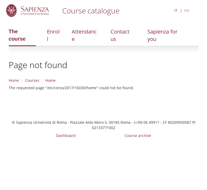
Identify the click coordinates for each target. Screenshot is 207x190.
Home (14, 80)
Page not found (38, 64)
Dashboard (66, 135)
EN (186, 10)
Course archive (138, 135)
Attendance (84, 35)
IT (175, 10)
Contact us (119, 35)
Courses (32, 80)
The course (17, 35)
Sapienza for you (162, 35)
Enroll (53, 35)
